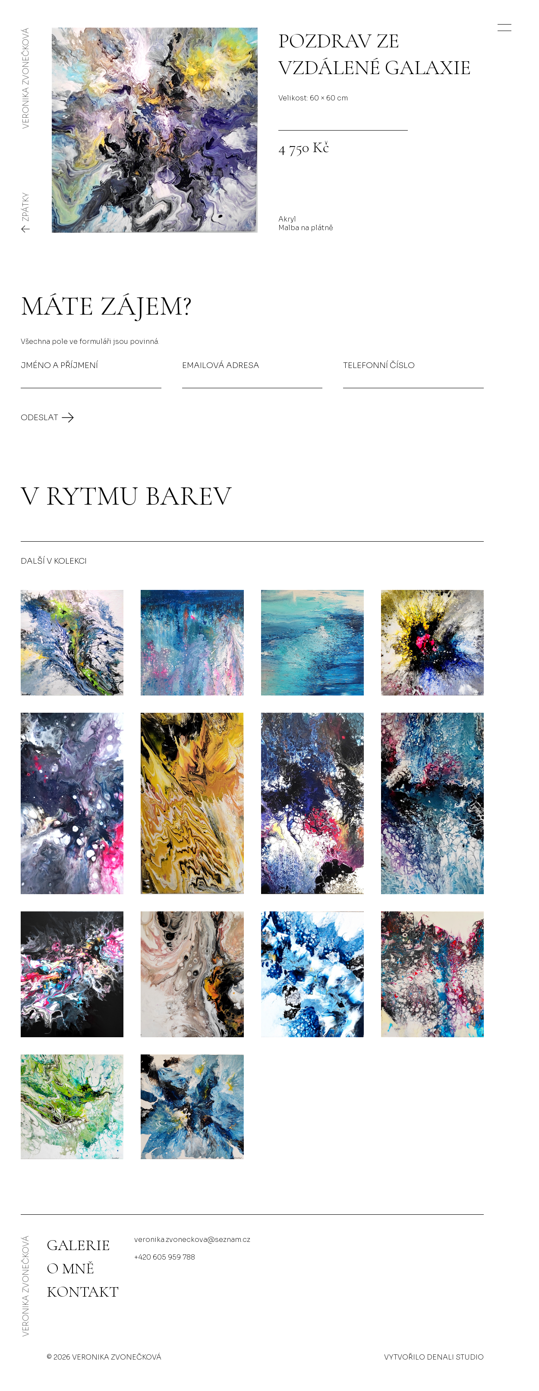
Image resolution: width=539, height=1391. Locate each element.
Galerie (78, 1245)
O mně (70, 1268)
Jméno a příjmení (59, 365)
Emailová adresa (220, 365)
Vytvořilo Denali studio (434, 1357)
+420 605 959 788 (164, 1257)
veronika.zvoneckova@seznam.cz (192, 1239)
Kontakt (83, 1291)
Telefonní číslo (379, 365)
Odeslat (39, 417)
